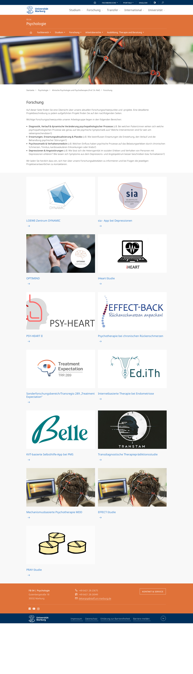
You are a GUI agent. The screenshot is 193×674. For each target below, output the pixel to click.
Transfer (114, 10)
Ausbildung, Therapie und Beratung (126, 32)
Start (93, 2)
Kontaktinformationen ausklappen (163, 618)
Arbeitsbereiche (95, 32)
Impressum (76, 618)
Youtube (33, 609)
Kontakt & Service (152, 591)
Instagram (38, 609)
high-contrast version (153, 2)
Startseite (30, 90)
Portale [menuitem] (129, 2)
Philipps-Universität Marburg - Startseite (39, 9)
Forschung (95, 10)
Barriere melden (141, 618)
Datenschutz (91, 618)
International (134, 10)
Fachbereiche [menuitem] (110, 2)
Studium (76, 10)
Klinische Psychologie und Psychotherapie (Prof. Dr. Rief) (75, 90)
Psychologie (32, 33)
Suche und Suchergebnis (161, 2)
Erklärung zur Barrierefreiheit (115, 618)
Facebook (29, 609)
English (143, 2)
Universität (157, 10)
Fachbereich (44, 32)
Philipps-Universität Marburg (41, 621)
